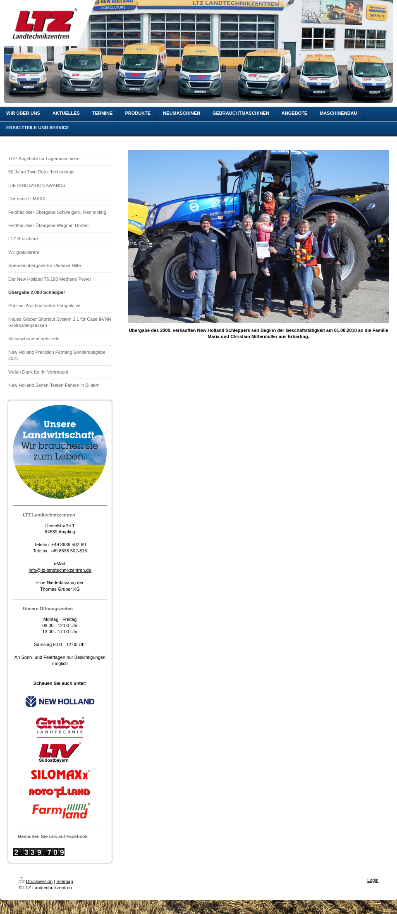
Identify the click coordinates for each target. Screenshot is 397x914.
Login (372, 880)
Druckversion (36, 881)
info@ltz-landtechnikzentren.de (60, 570)
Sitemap (64, 881)
